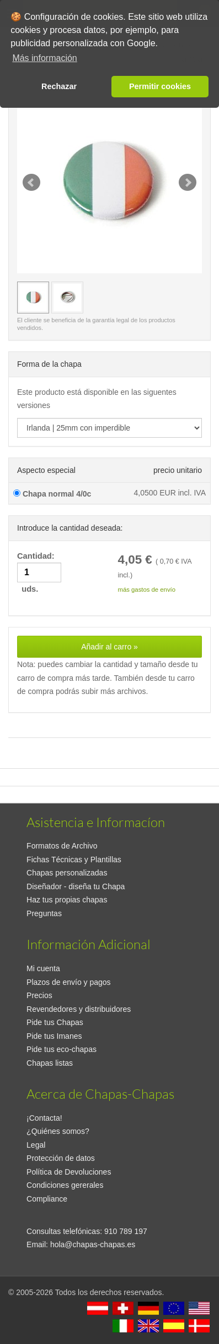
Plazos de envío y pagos (68, 982)
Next (187, 182)
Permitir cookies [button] (160, 86)
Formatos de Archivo (61, 845)
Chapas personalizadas (66, 872)
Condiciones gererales (64, 1185)
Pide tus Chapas (54, 1022)
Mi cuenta (43, 968)
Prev (31, 182)
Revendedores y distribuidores (78, 1009)
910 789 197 (125, 1231)
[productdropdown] (109, 428)
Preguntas (44, 913)
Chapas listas (49, 1063)
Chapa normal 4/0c (52, 493)
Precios (39, 995)
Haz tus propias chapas (66, 899)
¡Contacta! (44, 1118)
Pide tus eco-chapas (61, 1049)
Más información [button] (44, 58)
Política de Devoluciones (68, 1171)
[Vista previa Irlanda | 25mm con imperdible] (33, 297)
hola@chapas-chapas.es (92, 1244)
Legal (35, 1145)
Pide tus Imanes (54, 1036)
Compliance (46, 1198)
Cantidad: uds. (39, 573)
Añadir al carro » (109, 646)
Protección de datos (60, 1158)
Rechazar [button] (59, 86)
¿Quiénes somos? (57, 1131)
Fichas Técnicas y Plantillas (73, 859)
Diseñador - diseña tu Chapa (75, 886)
